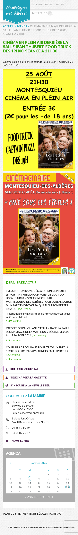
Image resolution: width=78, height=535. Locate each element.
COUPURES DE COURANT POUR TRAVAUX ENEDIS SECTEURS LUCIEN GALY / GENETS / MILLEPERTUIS (37, 351)
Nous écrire (20, 440)
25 (67, 487)
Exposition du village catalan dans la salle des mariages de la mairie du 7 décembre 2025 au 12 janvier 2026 (37, 332)
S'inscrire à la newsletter (30, 385)
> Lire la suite (13, 320)
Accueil (8, 26)
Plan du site (12, 513)
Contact (56, 513)
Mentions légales (35, 513)
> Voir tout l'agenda (39, 497)
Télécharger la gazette (28, 377)
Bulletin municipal (24, 369)
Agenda (21, 26)
